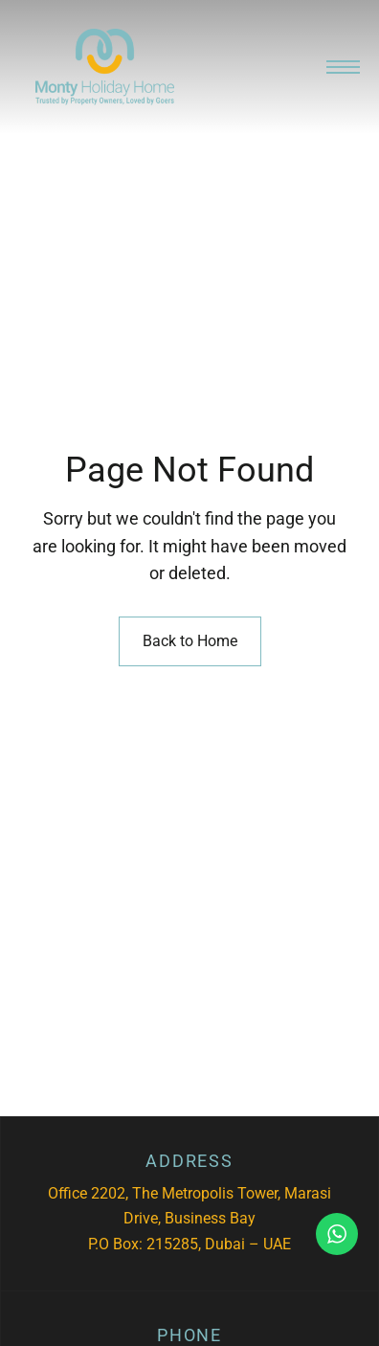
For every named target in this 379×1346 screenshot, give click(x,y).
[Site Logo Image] (104, 67)
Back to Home (190, 641)
